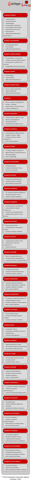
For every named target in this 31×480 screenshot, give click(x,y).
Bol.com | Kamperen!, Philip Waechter (15, 102)
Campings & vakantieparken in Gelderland (15, 285)
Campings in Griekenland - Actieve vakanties (16, 302)
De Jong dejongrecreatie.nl (12, 44)
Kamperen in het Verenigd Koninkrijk (14, 212)
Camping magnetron (10, 19)
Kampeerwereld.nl (10, 77)
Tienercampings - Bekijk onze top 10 (14, 348)
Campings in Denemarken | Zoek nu (14, 168)
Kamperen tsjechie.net (11, 247)
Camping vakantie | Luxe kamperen (14, 58)
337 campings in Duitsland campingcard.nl (15, 192)
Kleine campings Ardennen (12, 141)
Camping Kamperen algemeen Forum (14, 124)
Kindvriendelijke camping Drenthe (13, 183)
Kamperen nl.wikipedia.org (12, 108)
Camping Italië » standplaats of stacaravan (15, 331)
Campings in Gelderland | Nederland (14, 287)
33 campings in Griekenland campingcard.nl (16, 298)
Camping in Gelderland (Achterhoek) (14, 283)
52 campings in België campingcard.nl (14, 150)
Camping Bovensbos (10, 402)
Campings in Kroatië (10, 360)
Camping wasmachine (11, 21)
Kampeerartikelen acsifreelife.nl (13, 25)
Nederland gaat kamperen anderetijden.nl (15, 441)
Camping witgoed (10, 23)
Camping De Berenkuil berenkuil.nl (14, 179)
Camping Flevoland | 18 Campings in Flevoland (13, 228)
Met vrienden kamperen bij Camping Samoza (16, 346)
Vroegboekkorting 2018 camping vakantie (15, 66)
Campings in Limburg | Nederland (13, 373)
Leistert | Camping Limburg (12, 377)
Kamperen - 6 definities (11, 104)
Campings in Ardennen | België (13, 135)
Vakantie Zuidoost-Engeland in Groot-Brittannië (13, 215)
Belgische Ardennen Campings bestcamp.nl (16, 152)
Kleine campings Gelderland (12, 289)
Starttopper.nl (12, 477)
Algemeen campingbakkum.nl (12, 119)
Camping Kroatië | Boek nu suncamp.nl (15, 358)
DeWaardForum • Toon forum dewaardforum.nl (12, 244)
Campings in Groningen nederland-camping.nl (13, 316)
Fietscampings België (10, 154)
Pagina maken (19, 477)
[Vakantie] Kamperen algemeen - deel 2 (15, 117)
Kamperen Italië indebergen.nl (13, 335)
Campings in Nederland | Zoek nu (13, 437)
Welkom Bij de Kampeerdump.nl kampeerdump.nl (12, 34)
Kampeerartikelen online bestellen (14, 27)
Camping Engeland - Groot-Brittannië (14, 206)
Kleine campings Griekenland (12, 304)
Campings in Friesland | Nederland (14, 273)
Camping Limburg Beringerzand (13, 371)
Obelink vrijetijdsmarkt (11, 91)
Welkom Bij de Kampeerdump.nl (13, 49)
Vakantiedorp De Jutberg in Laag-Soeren (15, 408)
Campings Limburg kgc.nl (11, 375)
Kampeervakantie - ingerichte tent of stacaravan (13, 63)
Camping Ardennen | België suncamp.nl (15, 133)
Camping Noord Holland (11, 465)
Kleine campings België (11, 156)
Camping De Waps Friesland (12, 269)
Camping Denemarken (11, 166)
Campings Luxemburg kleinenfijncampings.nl (16, 392)
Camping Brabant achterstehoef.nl (13, 452)
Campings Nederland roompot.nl (13, 439)
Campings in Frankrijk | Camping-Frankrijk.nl (16, 260)
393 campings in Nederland (12, 434)
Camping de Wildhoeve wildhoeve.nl (14, 404)
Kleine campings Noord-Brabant (13, 456)
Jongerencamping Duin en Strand (13, 344)
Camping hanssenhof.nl (11, 121)
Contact (19, 479)
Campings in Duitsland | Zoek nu (13, 194)
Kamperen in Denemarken (12, 170)
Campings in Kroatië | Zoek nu (13, 362)
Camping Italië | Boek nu (11, 329)
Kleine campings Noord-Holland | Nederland (16, 469)
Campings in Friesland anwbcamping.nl (15, 271)
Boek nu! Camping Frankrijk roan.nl (14, 256)
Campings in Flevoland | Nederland (14, 231)
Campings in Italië (10, 333)
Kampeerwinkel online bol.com (13, 29)
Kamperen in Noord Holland (12, 467)
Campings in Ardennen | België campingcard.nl (12, 138)
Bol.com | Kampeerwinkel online (13, 89)
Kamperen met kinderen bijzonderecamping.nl (10, 420)
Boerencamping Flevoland (12, 225)
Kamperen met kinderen (11, 417)
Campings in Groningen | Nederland (14, 320)
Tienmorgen (8, 406)
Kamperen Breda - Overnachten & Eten (15, 106)
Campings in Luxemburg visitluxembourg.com (10, 389)
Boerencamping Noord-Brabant (13, 450)
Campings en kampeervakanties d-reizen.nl (16, 60)
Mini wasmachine (10, 31)
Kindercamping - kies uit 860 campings (14, 423)
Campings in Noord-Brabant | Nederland (15, 454)
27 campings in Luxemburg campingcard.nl (15, 386)
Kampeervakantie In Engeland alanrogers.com (11, 209)
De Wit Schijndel (9, 47)
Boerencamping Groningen (12, 313)
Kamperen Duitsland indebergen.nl (14, 196)
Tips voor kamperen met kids (12, 425)
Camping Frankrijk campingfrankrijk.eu (15, 258)
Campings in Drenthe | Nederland (13, 181)
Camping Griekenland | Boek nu (13, 300)
